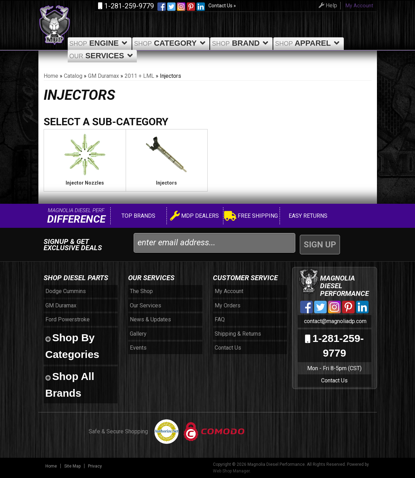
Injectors (166, 183)
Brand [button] (241, 43)
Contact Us (334, 380)
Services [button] (102, 55)
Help (327, 5)
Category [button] (171, 43)
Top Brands (137, 215)
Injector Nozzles (85, 183)
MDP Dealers (194, 216)
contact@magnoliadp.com (334, 321)
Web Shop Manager (231, 471)
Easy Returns (307, 215)
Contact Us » (222, 5)
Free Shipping (251, 216)
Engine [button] (99, 43)
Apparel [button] (308, 43)
